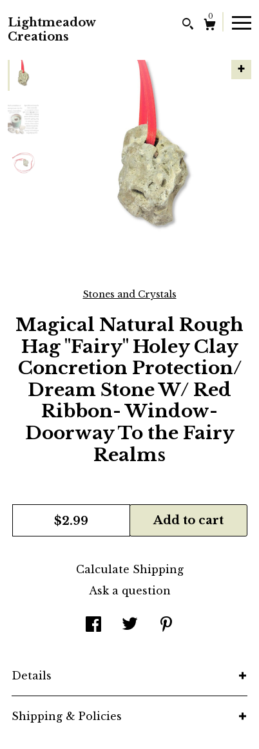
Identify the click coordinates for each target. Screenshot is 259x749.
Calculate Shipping (130, 569)
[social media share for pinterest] (166, 625)
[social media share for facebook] (93, 625)
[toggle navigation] (241, 22)
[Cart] (210, 26)
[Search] (187, 25)
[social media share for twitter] (129, 625)
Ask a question (130, 590)
